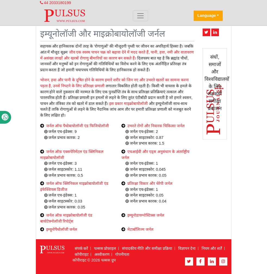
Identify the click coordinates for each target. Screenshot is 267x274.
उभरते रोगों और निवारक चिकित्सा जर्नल (156, 126)
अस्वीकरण (101, 254)
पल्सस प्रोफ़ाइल (105, 248)
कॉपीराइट (82, 254)
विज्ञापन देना (187, 248)
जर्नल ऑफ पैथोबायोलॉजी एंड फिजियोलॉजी (77, 126)
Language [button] (206, 15)
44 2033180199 (55, 3)
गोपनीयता (122, 254)
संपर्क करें (81, 248)
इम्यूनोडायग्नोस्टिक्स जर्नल (145, 215)
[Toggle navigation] (140, 15)
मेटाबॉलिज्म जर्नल (140, 229)
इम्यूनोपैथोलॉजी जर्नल (61, 229)
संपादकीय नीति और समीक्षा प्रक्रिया (147, 248)
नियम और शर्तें (212, 248)
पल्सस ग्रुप (108, 260)
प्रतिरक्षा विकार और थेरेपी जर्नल (149, 183)
